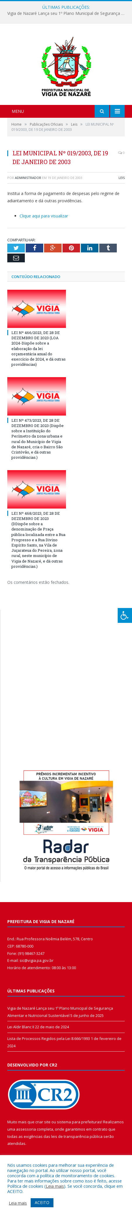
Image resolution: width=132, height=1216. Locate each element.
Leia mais (55, 1186)
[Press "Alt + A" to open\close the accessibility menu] (125, 615)
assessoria (26, 1129)
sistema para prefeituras (79, 1121)
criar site (43, 1121)
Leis (122, 177)
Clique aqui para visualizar (44, 216)
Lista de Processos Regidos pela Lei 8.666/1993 (48, 1038)
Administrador (28, 177)
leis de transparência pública (77, 1136)
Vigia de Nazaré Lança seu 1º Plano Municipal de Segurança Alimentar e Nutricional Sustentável (67, 13)
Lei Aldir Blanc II (20, 1026)
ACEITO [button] (42, 1202)
